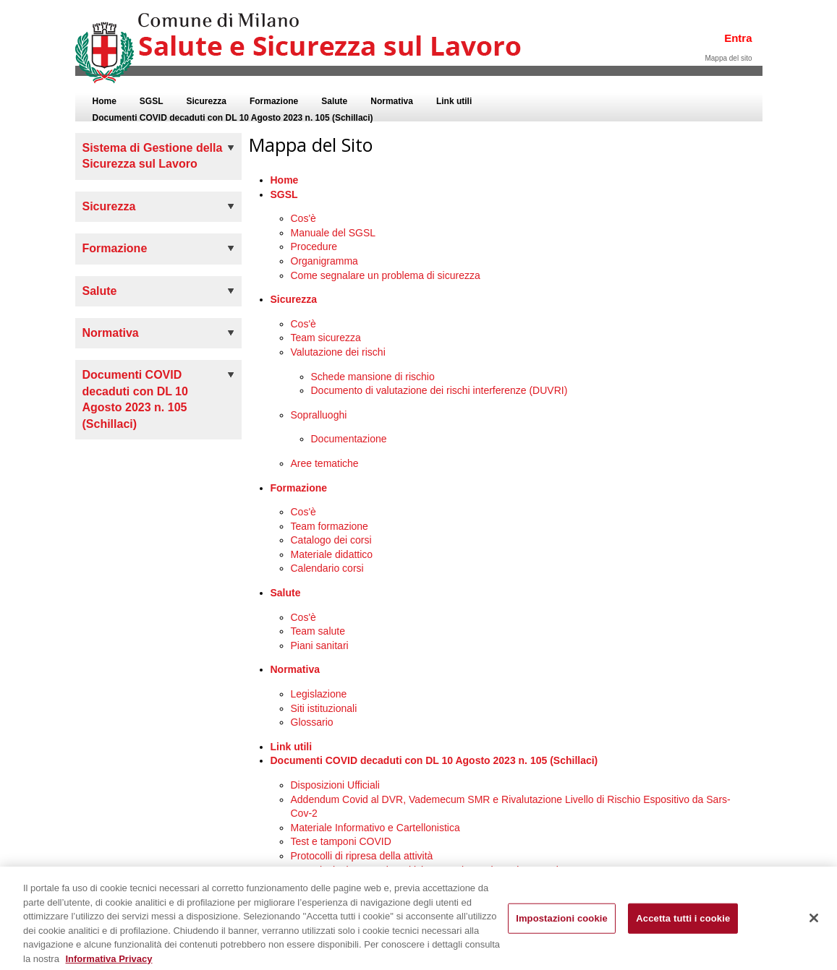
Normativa (295, 669)
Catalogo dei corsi (331, 540)
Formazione (299, 488)
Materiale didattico (332, 554)
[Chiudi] (814, 923)
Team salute (318, 631)
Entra (738, 38)
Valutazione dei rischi (338, 352)
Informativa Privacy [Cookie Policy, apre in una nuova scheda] (108, 963)
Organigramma (324, 261)
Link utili (292, 746)
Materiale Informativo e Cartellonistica (375, 827)
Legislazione (319, 694)
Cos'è (303, 218)
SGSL (284, 194)
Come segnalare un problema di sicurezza (385, 275)
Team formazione (329, 526)
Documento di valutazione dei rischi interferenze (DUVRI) (439, 390)
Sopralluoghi (319, 415)
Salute (286, 592)
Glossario (312, 722)
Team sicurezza (326, 337)
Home (285, 180)
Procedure (314, 246)
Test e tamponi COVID (341, 841)
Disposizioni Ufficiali (335, 785)
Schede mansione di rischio (373, 376)
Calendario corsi (327, 568)
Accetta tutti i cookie (683, 923)
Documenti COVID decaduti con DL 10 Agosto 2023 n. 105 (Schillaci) (434, 760)
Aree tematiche (325, 463)
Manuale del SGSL (333, 233)
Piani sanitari (320, 645)
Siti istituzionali (324, 708)
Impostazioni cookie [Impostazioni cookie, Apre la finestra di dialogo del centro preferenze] (562, 923)
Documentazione (349, 439)
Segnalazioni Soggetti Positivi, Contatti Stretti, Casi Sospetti (424, 870)
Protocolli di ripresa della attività (362, 856)
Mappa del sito (728, 58)
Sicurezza (294, 299)
